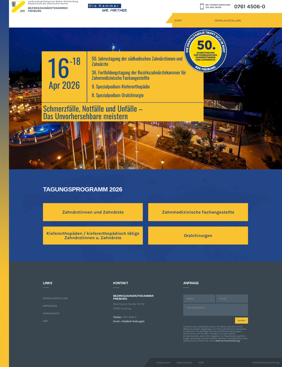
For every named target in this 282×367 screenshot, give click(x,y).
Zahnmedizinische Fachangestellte (198, 212)
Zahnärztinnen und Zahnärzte (93, 212)
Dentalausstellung (201, 17)
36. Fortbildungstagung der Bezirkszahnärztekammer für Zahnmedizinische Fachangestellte (139, 75)
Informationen (236, 17)
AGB (45, 321)
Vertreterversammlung (266, 362)
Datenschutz (51, 313)
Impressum (50, 305)
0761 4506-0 (249, 6)
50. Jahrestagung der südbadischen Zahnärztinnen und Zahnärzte (137, 61)
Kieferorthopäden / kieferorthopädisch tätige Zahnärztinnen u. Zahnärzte (92, 235)
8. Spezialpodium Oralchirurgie (118, 95)
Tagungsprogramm (162, 17)
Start (134, 17)
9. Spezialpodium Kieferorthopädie (121, 86)
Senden (241, 320)
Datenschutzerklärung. (227, 340)
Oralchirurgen (198, 235)
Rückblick (265, 17)
